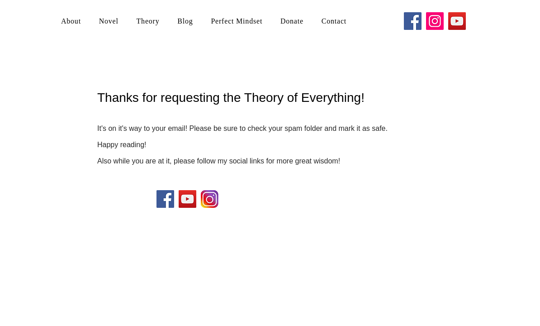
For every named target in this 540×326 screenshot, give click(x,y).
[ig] (209, 199)
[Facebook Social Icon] (165, 199)
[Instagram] (435, 21)
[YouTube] (457, 21)
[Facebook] (413, 21)
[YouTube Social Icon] (187, 199)
